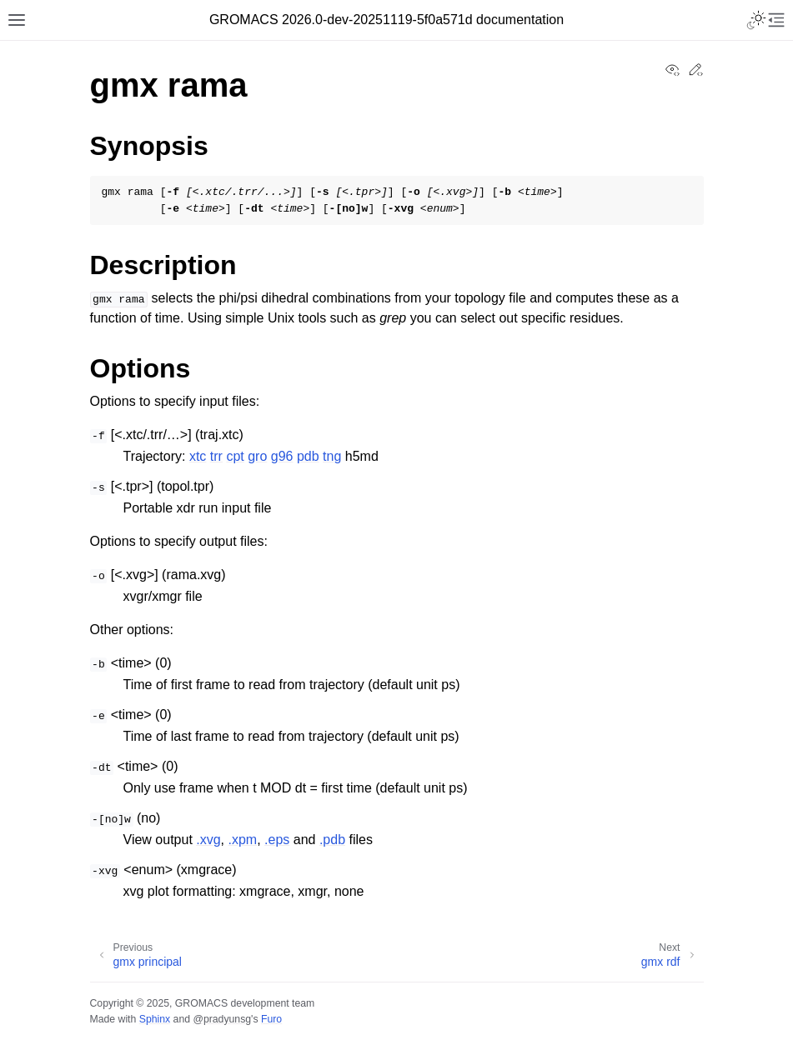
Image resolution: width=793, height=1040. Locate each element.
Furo (271, 1019)
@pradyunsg (222, 1019)
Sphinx (154, 1019)
